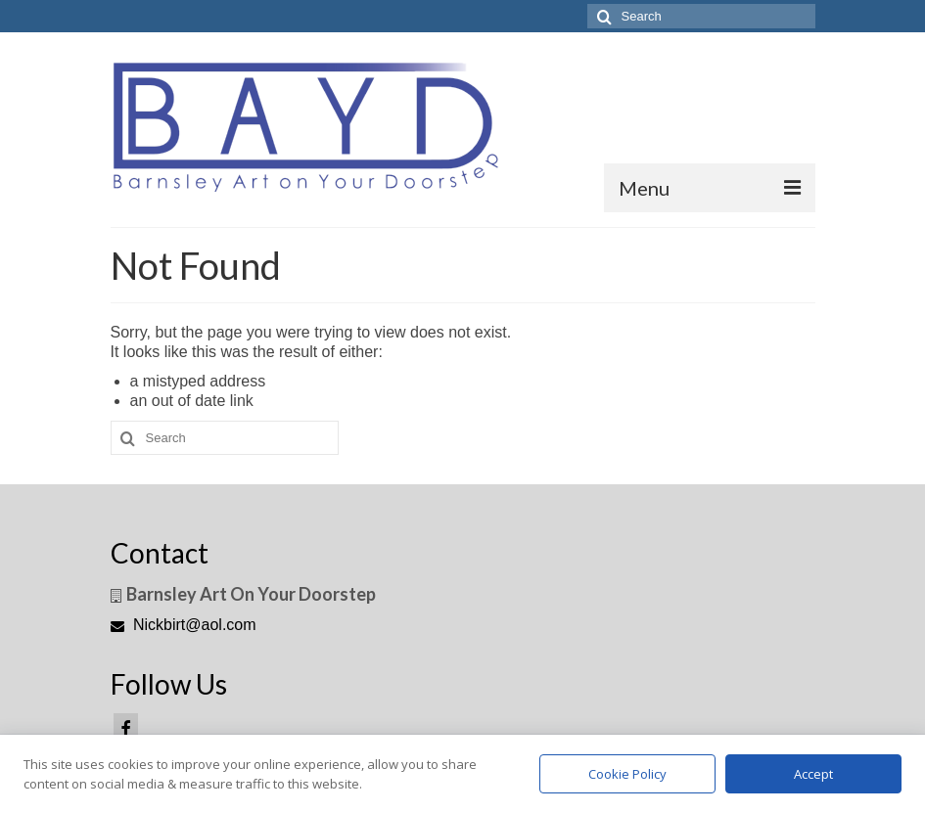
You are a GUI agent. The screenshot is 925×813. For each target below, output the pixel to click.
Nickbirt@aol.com (183, 624)
